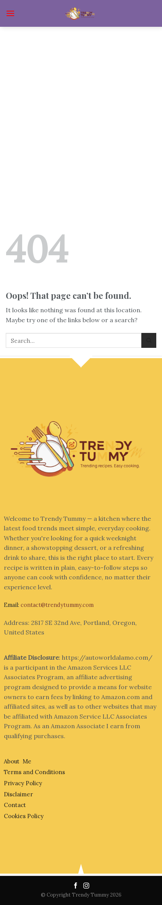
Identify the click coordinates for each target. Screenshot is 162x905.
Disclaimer (18, 794)
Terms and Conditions (34, 772)
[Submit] (148, 340)
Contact (15, 805)
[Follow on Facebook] (76, 886)
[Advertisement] (81, 112)
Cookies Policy (24, 816)
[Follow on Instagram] (86, 886)
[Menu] (10, 13)
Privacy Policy (23, 783)
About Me (17, 761)
